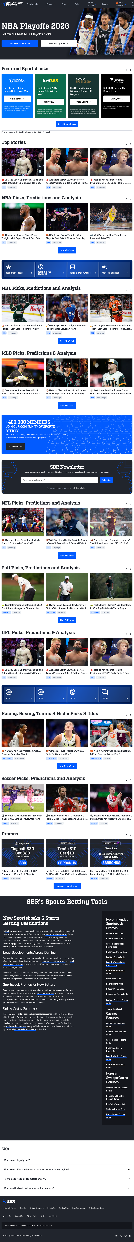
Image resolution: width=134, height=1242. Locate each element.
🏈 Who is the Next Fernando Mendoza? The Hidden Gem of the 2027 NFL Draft (110, 542)
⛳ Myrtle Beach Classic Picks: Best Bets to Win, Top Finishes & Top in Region (110, 606)
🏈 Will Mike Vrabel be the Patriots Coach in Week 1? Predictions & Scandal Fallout (66, 542)
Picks (20, 43)
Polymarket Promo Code (117, 994)
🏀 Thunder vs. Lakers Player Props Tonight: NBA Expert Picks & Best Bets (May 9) (21, 237)
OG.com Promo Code (115, 989)
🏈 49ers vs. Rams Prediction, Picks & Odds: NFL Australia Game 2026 (21, 542)
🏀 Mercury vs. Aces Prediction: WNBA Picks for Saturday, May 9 (21, 752)
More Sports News (67, 766)
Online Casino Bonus (96, 1208)
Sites (58, 43)
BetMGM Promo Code (115, 938)
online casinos (24, 1014)
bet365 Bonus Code (114, 933)
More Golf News (67, 620)
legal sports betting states (53, 961)
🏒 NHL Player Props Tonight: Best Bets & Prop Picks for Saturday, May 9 (67, 327)
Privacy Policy (80, 488)
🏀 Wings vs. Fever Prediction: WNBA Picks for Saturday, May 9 (65, 752)
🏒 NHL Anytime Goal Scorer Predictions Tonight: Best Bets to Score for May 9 (22, 327)
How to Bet (51, 1208)
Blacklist (23, 1208)
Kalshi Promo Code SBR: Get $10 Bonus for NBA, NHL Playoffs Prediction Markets (66, 873)
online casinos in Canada (25, 1029)
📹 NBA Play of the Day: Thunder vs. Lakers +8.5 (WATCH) (108, 237)
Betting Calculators (37, 1208)
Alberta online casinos (46, 978)
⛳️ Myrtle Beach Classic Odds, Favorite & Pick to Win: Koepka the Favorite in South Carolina (66, 606)
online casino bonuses (16, 1026)
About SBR (52, 1216)
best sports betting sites (56, 934)
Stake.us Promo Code (115, 1109)
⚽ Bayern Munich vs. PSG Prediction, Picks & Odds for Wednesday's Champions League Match (67, 817)
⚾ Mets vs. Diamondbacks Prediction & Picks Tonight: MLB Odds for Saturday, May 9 (66, 392)
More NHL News (67, 341)
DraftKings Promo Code (116, 952)
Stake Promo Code (114, 978)
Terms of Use (6, 1216)
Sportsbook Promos (9, 1208)
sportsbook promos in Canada (20, 999)
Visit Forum (15, 446)
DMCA (43, 1216)
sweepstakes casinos (42, 1014)
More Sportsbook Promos (67, 886)
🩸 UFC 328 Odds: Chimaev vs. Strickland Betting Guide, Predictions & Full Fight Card (22, 181)
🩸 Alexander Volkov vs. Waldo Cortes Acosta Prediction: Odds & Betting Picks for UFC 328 (66, 181)
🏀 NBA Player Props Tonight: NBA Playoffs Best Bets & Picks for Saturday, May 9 (66, 237)
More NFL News (67, 555)
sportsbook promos (45, 993)
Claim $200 (50, 102)
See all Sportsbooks (67, 124)
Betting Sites (64, 1208)
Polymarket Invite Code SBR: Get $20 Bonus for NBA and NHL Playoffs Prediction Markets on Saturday (20, 873)
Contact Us (19, 1216)
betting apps (12, 943)
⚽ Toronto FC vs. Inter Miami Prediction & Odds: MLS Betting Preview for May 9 (22, 817)
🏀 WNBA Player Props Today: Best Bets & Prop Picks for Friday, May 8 (110, 752)
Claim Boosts (83, 102)
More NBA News (67, 250)
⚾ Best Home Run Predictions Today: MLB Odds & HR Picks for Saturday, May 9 (110, 392)
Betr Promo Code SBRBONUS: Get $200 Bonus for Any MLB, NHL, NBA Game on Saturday (109, 873)
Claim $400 (117, 98)
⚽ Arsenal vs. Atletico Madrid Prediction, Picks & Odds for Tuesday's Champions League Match (111, 817)
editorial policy (28, 943)
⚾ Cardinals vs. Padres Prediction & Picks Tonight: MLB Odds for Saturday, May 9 (21, 392)
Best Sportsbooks (78, 1208)
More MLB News (67, 405)
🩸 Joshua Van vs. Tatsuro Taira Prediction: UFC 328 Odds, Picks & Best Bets (109, 181)
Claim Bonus (17, 98)
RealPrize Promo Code (116, 1104)
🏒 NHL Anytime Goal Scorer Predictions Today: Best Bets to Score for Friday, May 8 (110, 327)
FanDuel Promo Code (115, 957)
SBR (7, 931)
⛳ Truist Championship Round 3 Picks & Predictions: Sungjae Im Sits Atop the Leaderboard (22, 606)
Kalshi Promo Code (114, 983)
